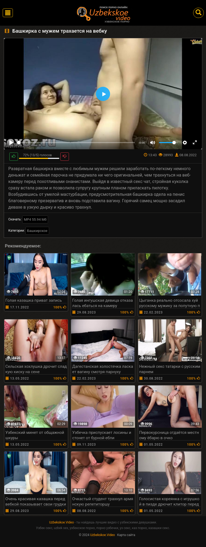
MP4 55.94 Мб (35, 219)
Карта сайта (126, 535)
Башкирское (37, 231)
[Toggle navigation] (8, 13)
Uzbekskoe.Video (61, 522)
